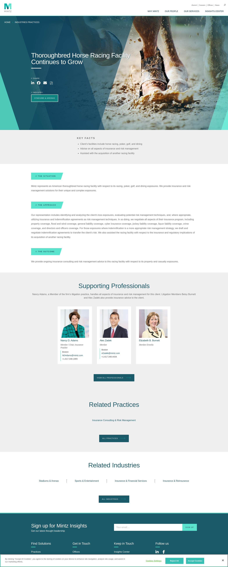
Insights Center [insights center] (122, 552)
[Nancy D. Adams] (69, 340)
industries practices (27, 22)
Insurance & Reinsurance (176, 481)
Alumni (194, 5)
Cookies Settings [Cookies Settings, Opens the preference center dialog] (154, 561)
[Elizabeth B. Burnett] (149, 340)
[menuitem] (153, 11)
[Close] (223, 560)
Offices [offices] (76, 552)
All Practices (114, 438)
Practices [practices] (36, 552)
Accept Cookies (195, 561)
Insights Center (214, 11)
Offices (210, 5)
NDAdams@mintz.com (72, 355)
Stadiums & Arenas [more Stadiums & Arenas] (44, 98)
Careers (202, 5)
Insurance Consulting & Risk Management (114, 420)
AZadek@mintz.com (110, 353)
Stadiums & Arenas (49, 481)
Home (7, 22)
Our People (171, 11)
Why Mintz (153, 11)
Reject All (174, 561)
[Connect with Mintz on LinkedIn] (158, 553)
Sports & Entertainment (87, 481)
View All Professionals (114, 378)
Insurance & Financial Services (131, 481)
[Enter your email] (155, 527)
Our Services (191, 11)
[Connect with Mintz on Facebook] (165, 553)
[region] (114, 560)
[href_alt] (74, 323)
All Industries (114, 499)
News (217, 5)
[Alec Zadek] (106, 340)
